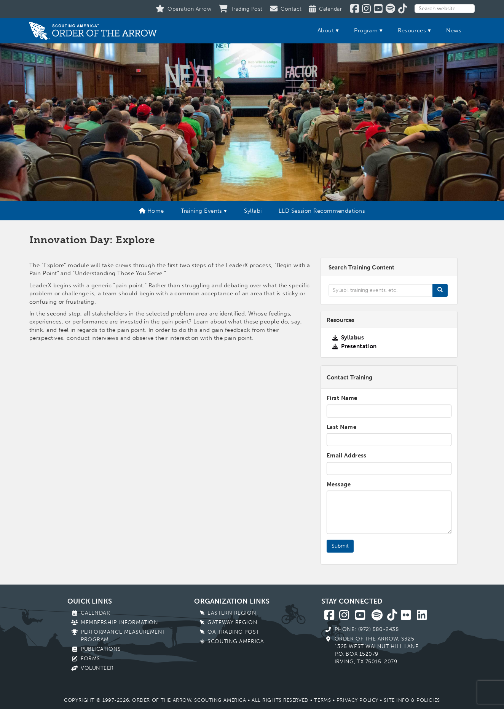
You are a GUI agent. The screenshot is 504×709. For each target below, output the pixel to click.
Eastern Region (231, 613)
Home (151, 210)
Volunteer (97, 668)
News (453, 30)
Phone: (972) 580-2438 (367, 629)
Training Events (201, 210)
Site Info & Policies (412, 700)
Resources (412, 30)
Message (339, 484)
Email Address (347, 455)
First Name (342, 398)
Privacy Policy (357, 700)
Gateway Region (232, 622)
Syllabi (253, 210)
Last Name (341, 427)
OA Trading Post (233, 632)
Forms (90, 658)
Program (366, 30)
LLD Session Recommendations (322, 210)
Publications (101, 649)
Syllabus (352, 337)
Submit (340, 546)
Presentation (359, 346)
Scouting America (235, 641)
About (325, 30)
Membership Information (119, 622)
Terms (322, 700)
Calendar (95, 613)
